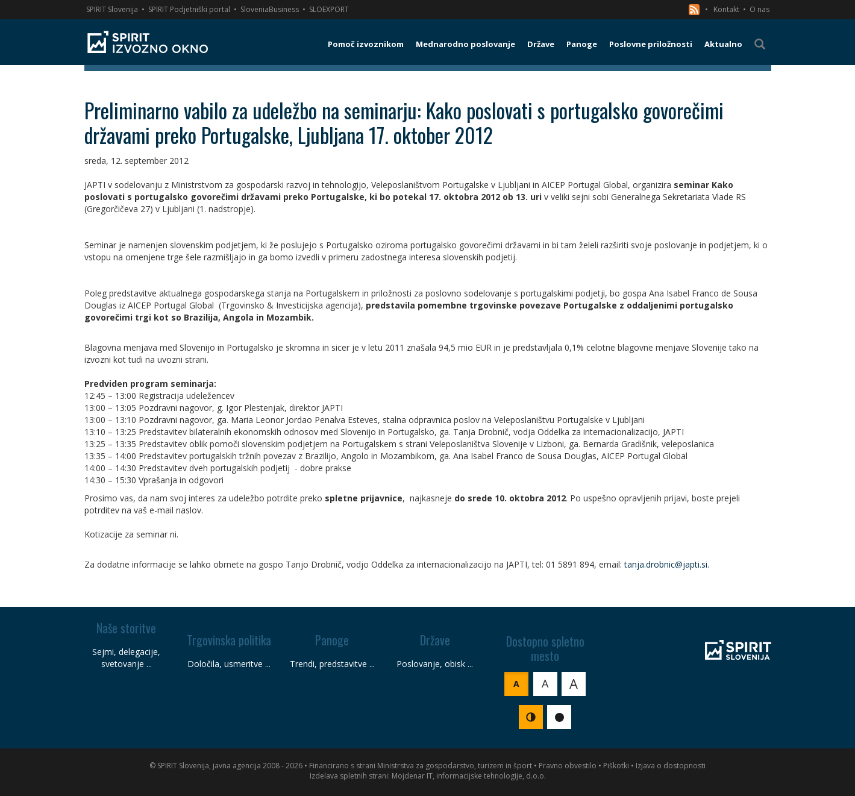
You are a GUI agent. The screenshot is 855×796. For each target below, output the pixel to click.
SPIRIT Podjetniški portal (189, 9)
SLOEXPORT (329, 9)
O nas (759, 9)
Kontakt (726, 9)
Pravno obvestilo (568, 765)
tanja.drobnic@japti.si (665, 564)
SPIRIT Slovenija (112, 9)
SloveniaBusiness (269, 9)
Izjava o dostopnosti (671, 765)
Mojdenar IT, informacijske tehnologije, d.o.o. (469, 776)
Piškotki (616, 765)
